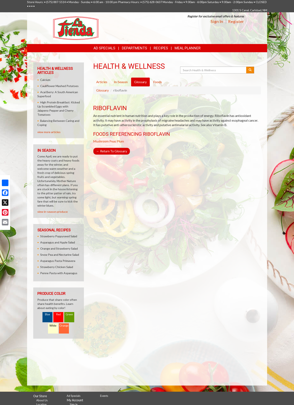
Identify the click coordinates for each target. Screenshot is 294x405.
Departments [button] (134, 48)
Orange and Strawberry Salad (59, 248)
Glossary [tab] (140, 82)
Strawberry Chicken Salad (56, 267)
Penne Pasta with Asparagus (58, 273)
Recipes (161, 48)
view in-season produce (52, 211)
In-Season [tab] (121, 82)
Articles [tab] (101, 82)
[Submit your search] (250, 70)
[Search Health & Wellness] (213, 70)
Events (104, 395)
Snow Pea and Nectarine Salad (59, 254)
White (52, 325)
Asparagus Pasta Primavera (57, 260)
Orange (64, 325)
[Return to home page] (75, 27)
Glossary (102, 90)
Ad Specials (104, 48)
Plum (120, 141)
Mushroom (101, 141)
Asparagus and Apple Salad (57, 242)
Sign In (217, 21)
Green (69, 314)
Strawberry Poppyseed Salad (58, 236)
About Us (42, 400)
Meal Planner (188, 48)
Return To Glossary (111, 151)
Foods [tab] (157, 82)
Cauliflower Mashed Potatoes (59, 86)
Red (58, 314)
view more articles (49, 132)
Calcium (45, 79)
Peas (112, 141)
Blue (47, 314)
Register (236, 21)
